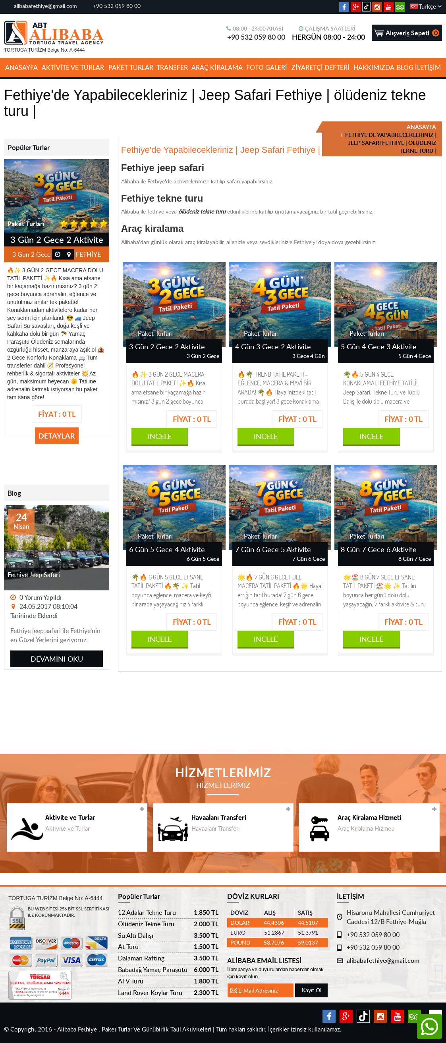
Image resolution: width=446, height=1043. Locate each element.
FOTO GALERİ (266, 67)
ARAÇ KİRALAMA (217, 67)
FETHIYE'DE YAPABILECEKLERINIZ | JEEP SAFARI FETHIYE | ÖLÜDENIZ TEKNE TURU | (390, 142)
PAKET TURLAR (130, 67)
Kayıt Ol (311, 990)
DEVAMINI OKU (57, 659)
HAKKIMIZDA (373, 67)
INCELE (160, 436)
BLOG (405, 67)
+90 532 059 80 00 (117, 6)
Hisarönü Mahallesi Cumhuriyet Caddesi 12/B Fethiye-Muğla (391, 917)
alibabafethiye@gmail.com (45, 6)
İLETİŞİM (428, 67)
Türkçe (427, 6)
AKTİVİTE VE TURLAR (73, 67)
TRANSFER (172, 67)
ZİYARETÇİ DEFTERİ (320, 67)
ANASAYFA (21, 67)
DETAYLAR (57, 436)
